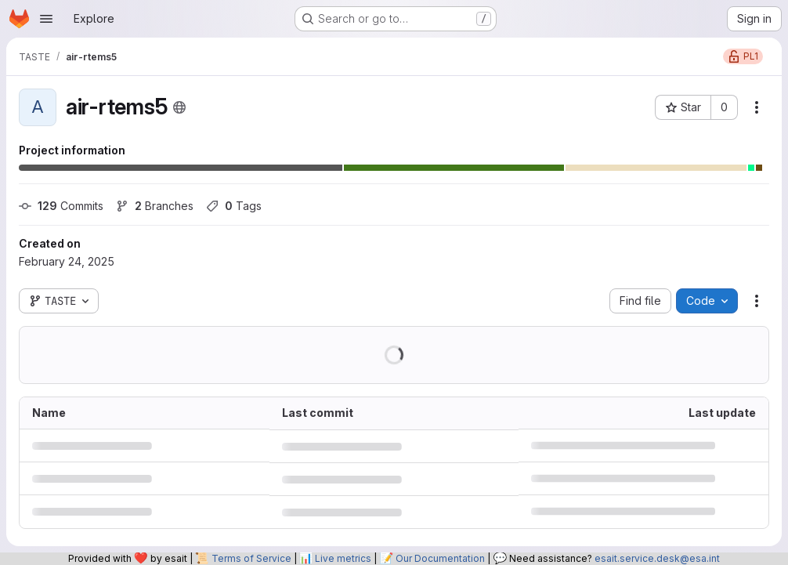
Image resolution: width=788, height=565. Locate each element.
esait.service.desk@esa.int (657, 558)
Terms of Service (251, 558)
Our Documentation (440, 558)
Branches (154, 205)
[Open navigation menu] (46, 18)
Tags (234, 205)
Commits (61, 205)
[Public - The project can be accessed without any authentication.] (179, 107)
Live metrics (343, 558)
